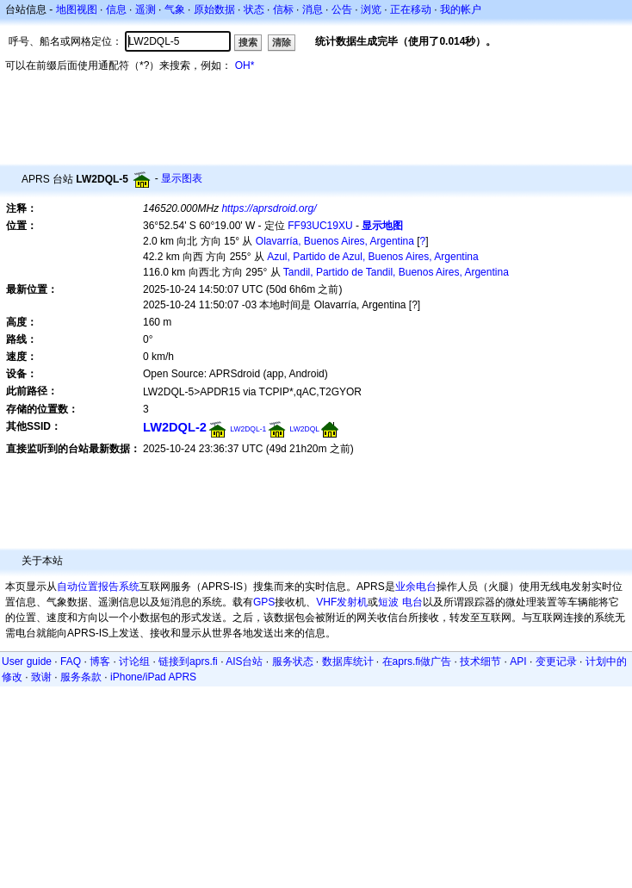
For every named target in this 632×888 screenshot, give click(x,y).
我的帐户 (460, 9)
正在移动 (410, 9)
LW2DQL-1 (248, 429)
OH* (245, 65)
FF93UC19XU (320, 226)
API (518, 661)
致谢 (41, 677)
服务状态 (292, 661)
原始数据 (214, 9)
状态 (254, 9)
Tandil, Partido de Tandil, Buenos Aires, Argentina (396, 272)
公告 (341, 9)
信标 (283, 9)
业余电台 (416, 587)
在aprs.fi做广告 (417, 661)
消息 (312, 9)
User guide (27, 661)
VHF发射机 (342, 602)
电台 (412, 602)
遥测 (145, 9)
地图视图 (76, 9)
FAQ (70, 661)
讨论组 (134, 661)
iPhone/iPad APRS (153, 677)
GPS (264, 602)
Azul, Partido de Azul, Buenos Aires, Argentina (372, 257)
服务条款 (81, 677)
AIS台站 (244, 661)
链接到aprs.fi (188, 661)
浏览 (371, 9)
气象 (174, 9)
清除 (281, 42)
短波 (388, 602)
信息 (116, 9)
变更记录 (556, 661)
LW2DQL (304, 429)
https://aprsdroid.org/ (268, 208)
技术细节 (480, 661)
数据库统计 (348, 661)
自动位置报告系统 (98, 587)
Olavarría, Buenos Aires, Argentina (335, 241)
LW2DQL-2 (175, 427)
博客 (100, 661)
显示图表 (181, 178)
